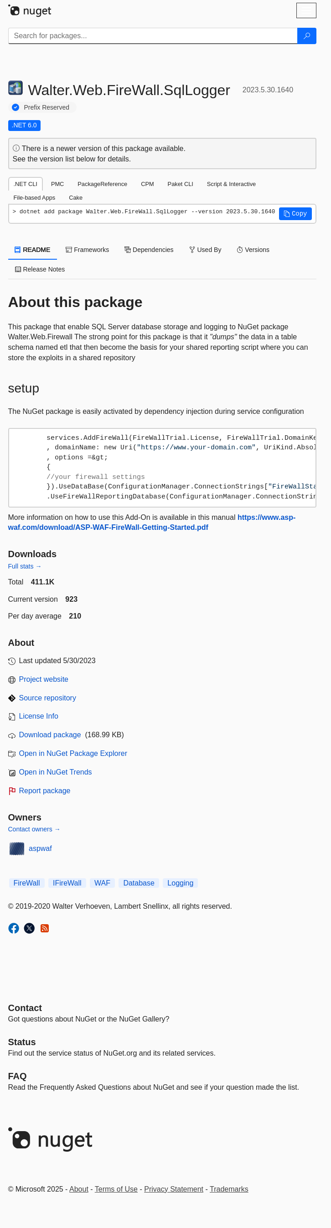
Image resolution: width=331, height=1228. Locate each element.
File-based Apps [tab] (35, 197)
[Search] (306, 36)
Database (139, 883)
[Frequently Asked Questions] (17, 1076)
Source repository (47, 698)
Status (22, 1042)
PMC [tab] (57, 184)
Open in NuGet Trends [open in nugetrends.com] (55, 772)
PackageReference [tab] (102, 184)
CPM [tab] (147, 184)
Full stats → (25, 566)
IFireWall (67, 883)
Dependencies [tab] (148, 249)
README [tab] (33, 249)
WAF (102, 883)
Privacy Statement (173, 1189)
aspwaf (40, 848)
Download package (50, 735)
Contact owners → (34, 829)
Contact (25, 1008)
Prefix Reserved (47, 107)
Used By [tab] (205, 249)
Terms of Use (116, 1189)
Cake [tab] (76, 197)
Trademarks (229, 1189)
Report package (45, 791)
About (78, 1189)
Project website (44, 679)
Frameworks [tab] (87, 249)
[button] (295, 213)
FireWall (27, 883)
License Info (38, 716)
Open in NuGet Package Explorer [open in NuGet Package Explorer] (73, 753)
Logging (180, 883)
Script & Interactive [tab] (231, 184)
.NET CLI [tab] (25, 184)
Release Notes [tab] (40, 269)
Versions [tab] (253, 249)
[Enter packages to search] (153, 36)
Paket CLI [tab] (180, 184)
